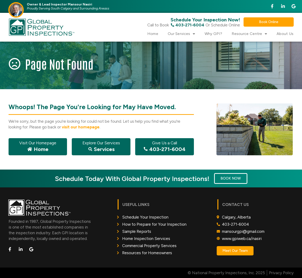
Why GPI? (213, 33)
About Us (285, 33)
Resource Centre (249, 33)
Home (152, 33)
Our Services (181, 33)
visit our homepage (81, 127)
